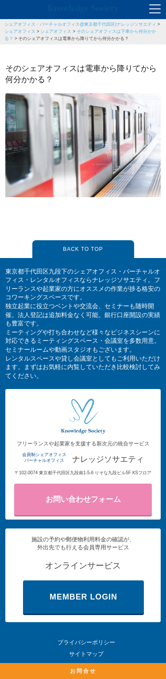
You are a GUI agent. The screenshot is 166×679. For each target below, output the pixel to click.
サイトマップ (86, 654)
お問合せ (83, 671)
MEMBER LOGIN (83, 596)
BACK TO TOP (83, 249)
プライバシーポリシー (86, 642)
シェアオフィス (19, 31)
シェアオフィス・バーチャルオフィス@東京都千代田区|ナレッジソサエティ (80, 24)
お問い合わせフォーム (83, 499)
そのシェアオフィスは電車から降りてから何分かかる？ (73, 38)
